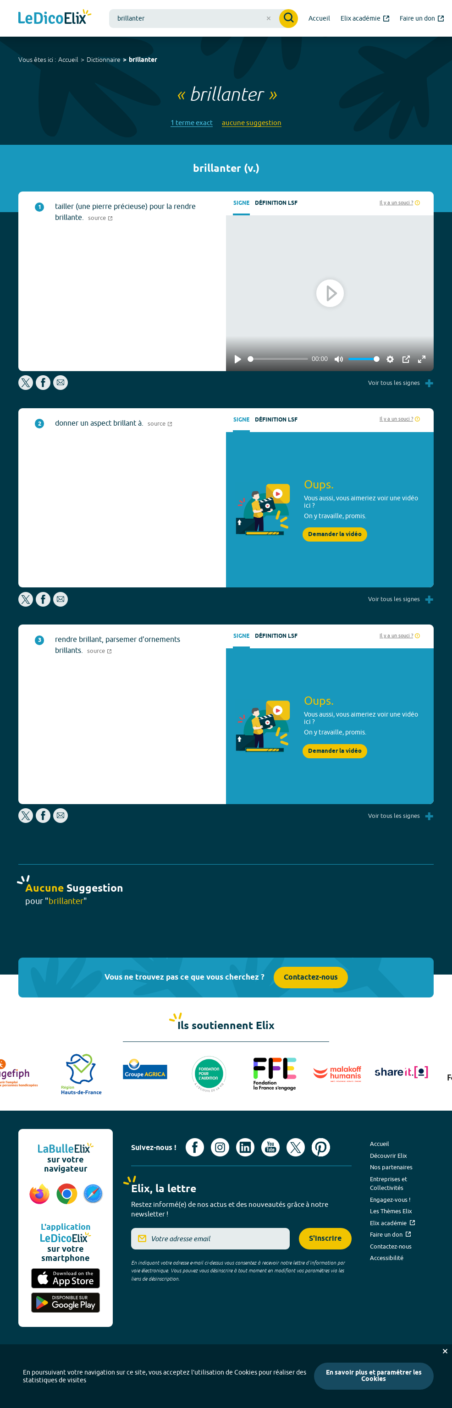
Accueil (68, 59)
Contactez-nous (311, 977)
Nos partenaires (391, 1167)
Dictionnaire (104, 59)
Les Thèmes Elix (391, 1211)
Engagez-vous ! (390, 1199)
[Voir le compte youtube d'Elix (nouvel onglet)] (270, 1147)
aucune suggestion (251, 122)
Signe (241, 203)
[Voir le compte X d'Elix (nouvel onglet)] (296, 1147)
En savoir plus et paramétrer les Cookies (374, 1376)
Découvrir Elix (388, 1155)
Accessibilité (386, 1257)
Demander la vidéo (335, 534)
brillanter (143, 60)
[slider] (278, 359)
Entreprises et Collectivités (388, 1183)
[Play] (238, 359)
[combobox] (203, 18)
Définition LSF (276, 203)
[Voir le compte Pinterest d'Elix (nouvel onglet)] (321, 1147)
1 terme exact (192, 122)
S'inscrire (325, 1239)
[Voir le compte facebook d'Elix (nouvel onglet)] (195, 1147)
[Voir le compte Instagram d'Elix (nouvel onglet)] (220, 1147)
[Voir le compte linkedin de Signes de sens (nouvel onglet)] (245, 1147)
